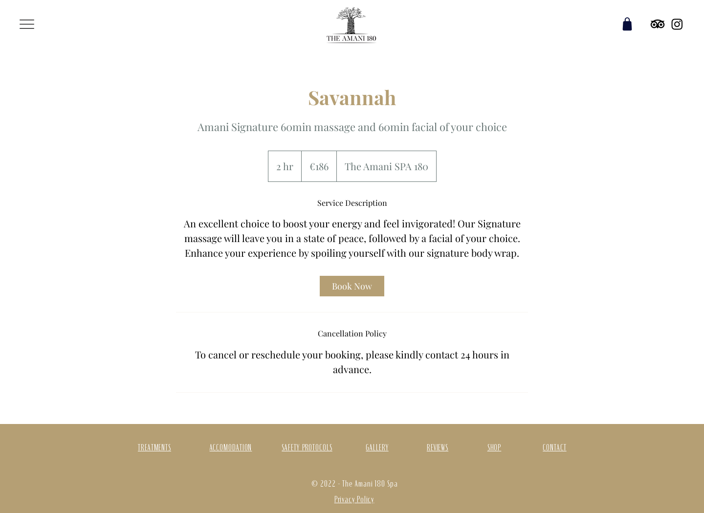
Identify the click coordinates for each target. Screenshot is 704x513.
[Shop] (627, 24)
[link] (352, 286)
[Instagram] (677, 24)
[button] (27, 24)
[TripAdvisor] (657, 24)
